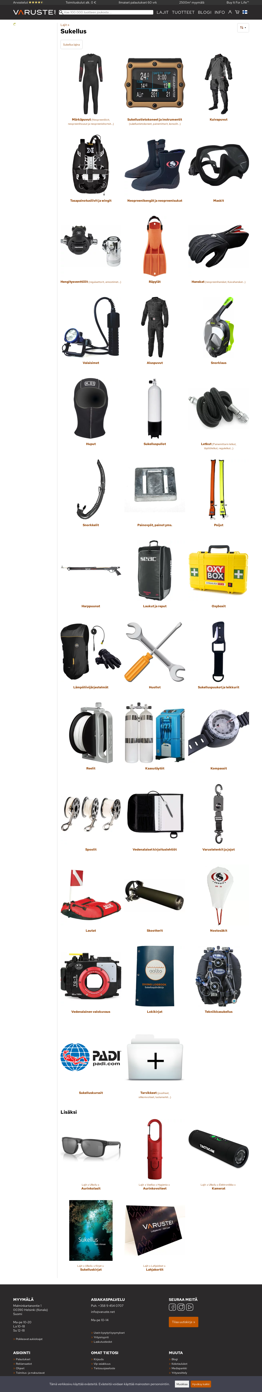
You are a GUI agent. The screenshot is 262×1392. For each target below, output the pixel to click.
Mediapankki (179, 1368)
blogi (204, 12)
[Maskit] (218, 174)
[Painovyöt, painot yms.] (154, 498)
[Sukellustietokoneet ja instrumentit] (154, 93)
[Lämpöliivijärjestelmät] (91, 660)
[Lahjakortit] (154, 1239)
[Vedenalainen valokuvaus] (91, 985)
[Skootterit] (154, 904)
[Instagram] (181, 1308)
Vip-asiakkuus (102, 1363)
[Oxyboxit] (218, 579)
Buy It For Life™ (238, 2)
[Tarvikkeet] (154, 1066)
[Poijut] (218, 498)
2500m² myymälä (191, 2)
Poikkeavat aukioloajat (29, 1339)
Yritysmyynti (101, 1337)
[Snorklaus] (218, 336)
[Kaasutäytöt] (154, 741)
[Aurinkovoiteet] (154, 1158)
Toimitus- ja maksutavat (30, 1373)
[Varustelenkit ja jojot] (218, 823)
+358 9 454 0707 (110, 1306)
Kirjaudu (99, 1359)
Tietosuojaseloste (104, 1368)
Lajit (163, 12)
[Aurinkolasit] (91, 1158)
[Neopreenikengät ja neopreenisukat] (154, 174)
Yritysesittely (179, 1373)
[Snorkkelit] (91, 498)
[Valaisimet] (91, 336)
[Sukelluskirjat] (91, 1239)
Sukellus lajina (71, 44)
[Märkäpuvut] (91, 93)
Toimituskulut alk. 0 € (81, 2)
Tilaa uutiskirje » (183, 1322)
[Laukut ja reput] (154, 579)
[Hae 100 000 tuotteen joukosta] (106, 12)
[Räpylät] (154, 255)
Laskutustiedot (103, 1341)
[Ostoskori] (237, 12)
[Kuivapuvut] (218, 93)
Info (220, 12)
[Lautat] (91, 904)
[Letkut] (218, 417)
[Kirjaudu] (230, 12)
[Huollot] (154, 660)
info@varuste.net (103, 1312)
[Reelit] (91, 741)
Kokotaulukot (179, 1363)
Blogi (175, 1359)
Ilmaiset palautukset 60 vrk (138, 2)
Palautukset (23, 1359)
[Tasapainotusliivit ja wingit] (91, 174)
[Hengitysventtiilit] (91, 255)
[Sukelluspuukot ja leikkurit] (218, 660)
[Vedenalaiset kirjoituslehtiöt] (154, 823)
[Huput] (91, 417)
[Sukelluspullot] (154, 417)
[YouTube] (189, 1308)
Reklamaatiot (24, 1363)
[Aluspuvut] (154, 336)
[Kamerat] (218, 1158)
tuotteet (183, 12)
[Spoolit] (91, 823)
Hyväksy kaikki (201, 1384)
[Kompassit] (218, 741)
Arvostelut (28, 2)
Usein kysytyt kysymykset (109, 1332)
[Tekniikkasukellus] (218, 985)
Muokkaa (182, 1384)
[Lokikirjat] (154, 985)
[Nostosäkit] (218, 904)
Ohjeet (20, 1368)
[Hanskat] (218, 255)
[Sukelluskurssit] (91, 1066)
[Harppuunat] (91, 579)
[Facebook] (172, 1308)
